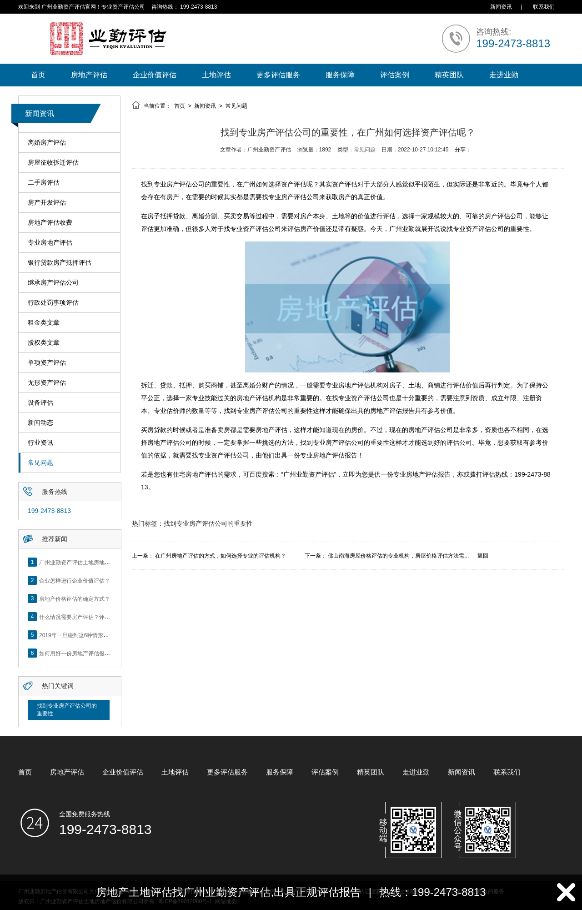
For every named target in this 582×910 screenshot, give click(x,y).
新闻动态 (40, 422)
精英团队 (449, 75)
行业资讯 (40, 442)
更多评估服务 (278, 75)
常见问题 (40, 463)
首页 (38, 75)
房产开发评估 (47, 202)
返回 (482, 556)
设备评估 (40, 402)
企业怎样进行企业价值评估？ (74, 580)
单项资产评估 (47, 362)
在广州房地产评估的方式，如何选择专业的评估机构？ (220, 556)
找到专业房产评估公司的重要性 (67, 710)
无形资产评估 (47, 382)
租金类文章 (44, 322)
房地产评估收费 (50, 222)
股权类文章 (44, 342)
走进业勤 (503, 75)
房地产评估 (89, 75)
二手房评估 (44, 182)
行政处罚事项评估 (53, 302)
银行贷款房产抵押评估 (59, 262)
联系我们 (544, 7)
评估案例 (394, 75)
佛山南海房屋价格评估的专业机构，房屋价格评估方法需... (398, 556)
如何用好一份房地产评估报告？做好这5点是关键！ (100, 653)
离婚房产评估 (47, 142)
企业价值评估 (154, 75)
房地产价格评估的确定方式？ (74, 598)
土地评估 (216, 75)
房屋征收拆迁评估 (53, 162)
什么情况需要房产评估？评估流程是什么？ (91, 616)
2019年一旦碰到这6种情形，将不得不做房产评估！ (101, 635)
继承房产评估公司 (53, 282)
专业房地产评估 (50, 242)
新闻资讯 (501, 7)
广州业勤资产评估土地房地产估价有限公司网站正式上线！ (110, 562)
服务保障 (340, 75)
